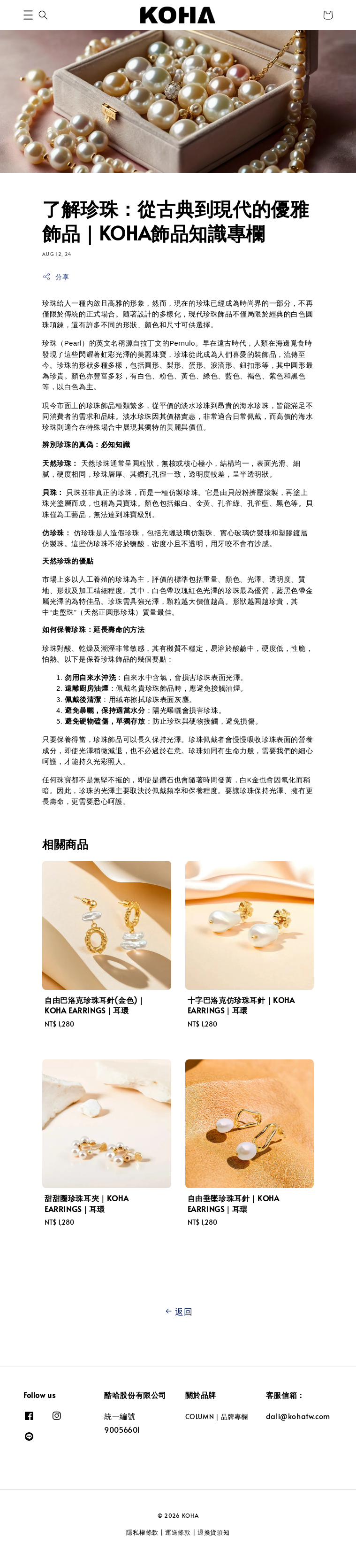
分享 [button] (55, 276)
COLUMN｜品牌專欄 (217, 1417)
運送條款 (178, 1532)
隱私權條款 (142, 1532)
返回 (177, 1311)
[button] (28, 15)
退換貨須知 (213, 1532)
